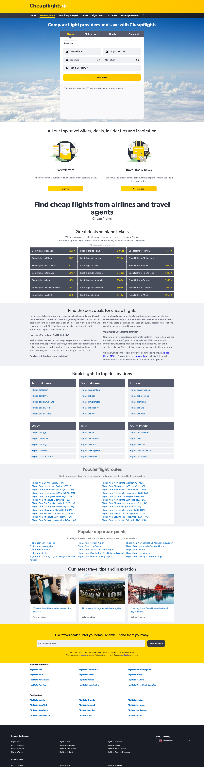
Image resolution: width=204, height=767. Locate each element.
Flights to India (36, 675)
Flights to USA (36, 669)
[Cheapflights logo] (45, 6)
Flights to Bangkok (87, 710)
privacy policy (83, 655)
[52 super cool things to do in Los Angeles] (102, 589)
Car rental (112, 15)
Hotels (84, 15)
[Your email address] (91, 643)
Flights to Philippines (39, 680)
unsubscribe (125, 655)
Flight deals (97, 15)
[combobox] (70, 43)
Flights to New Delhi (39, 710)
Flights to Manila (37, 700)
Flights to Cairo (85, 715)
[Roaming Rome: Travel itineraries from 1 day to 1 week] (151, 589)
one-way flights (141, 356)
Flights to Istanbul (87, 705)
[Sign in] (144, 15)
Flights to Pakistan (38, 685)
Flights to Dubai (135, 715)
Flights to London (135, 700)
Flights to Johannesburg (40, 715)
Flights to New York (38, 705)
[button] (70, 34)
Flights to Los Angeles (137, 710)
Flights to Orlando (87, 700)
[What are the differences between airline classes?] (53, 589)
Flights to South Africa (89, 669)
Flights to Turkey (135, 675)
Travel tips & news (129, 15)
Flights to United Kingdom (139, 669)
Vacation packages (68, 15)
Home (33, 15)
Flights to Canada (86, 675)
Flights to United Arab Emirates (142, 685)
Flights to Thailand (136, 680)
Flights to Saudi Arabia (89, 685)
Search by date (47, 15)
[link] (65, 188)
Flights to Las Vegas (136, 705)
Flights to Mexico (86, 680)
